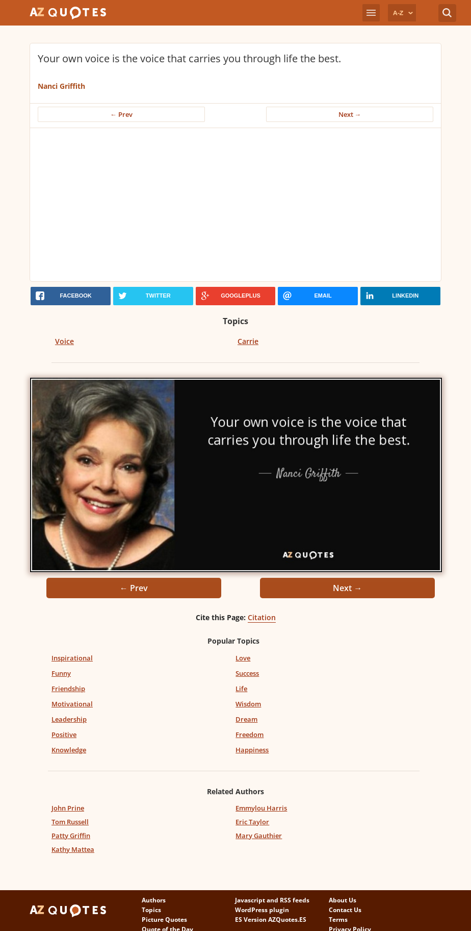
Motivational (72, 703)
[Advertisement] (235, 204)
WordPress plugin (262, 909)
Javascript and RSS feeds (272, 900)
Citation (262, 617)
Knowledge (68, 749)
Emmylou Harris (261, 808)
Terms (338, 919)
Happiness (252, 749)
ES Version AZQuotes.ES (270, 919)
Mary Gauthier (259, 835)
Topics (151, 909)
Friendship (68, 688)
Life (241, 688)
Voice (64, 341)
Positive (63, 734)
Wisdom (248, 703)
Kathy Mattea (72, 849)
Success (247, 673)
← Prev (121, 114)
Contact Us (345, 909)
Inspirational (72, 658)
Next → (349, 114)
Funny (61, 673)
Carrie (248, 341)
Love (243, 658)
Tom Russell (70, 821)
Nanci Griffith (61, 86)
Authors (154, 900)
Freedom (250, 734)
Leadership (69, 719)
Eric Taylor (252, 821)
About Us (342, 900)
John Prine (67, 808)
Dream (246, 719)
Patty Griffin (70, 835)
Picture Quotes (164, 919)
